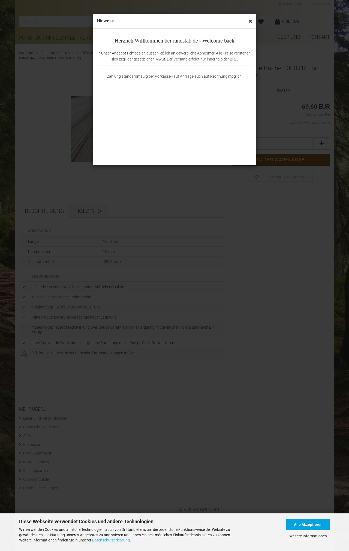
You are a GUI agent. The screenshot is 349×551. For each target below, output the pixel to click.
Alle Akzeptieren (308, 524)
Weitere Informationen (308, 536)
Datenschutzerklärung (111, 540)
